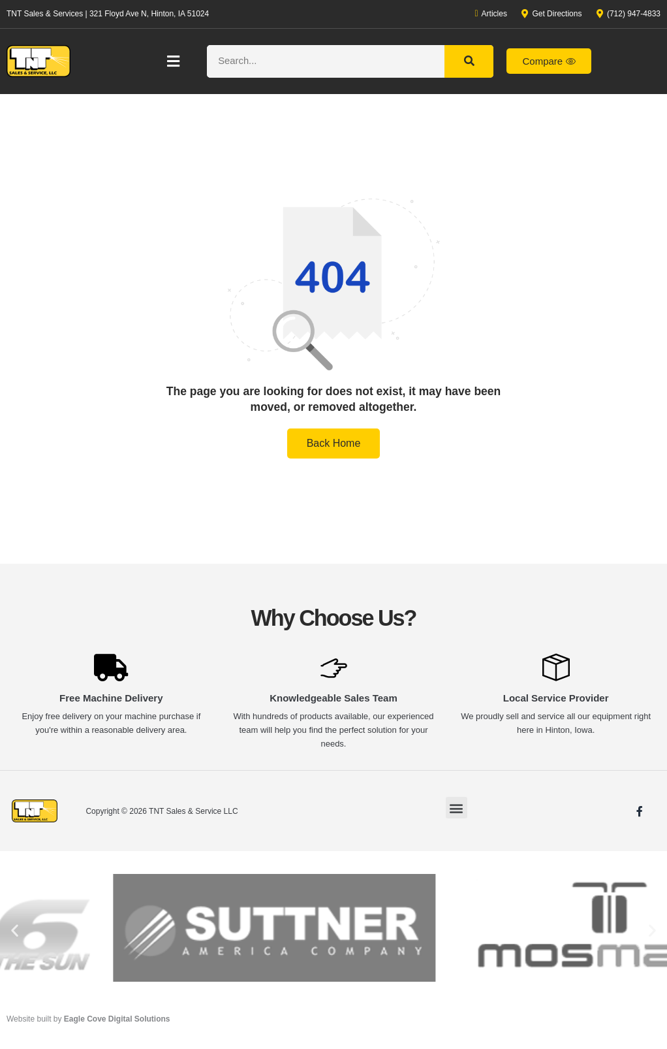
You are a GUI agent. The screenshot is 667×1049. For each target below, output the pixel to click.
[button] (173, 61)
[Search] (468, 61)
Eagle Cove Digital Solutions (117, 1019)
